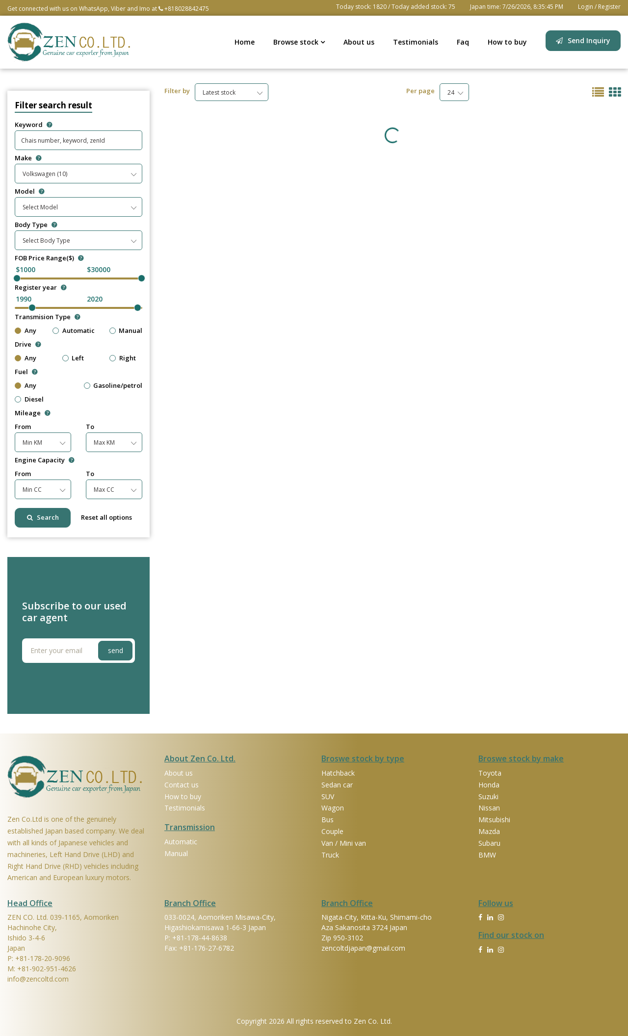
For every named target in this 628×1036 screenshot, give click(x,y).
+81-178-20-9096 (42, 958)
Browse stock (299, 42)
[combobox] (78, 173)
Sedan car (337, 784)
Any (30, 331)
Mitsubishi (494, 819)
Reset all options (106, 517)
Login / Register (599, 6)
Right (127, 358)
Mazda (489, 831)
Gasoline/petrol (117, 385)
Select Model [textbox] (40, 207)
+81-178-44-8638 (199, 937)
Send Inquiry (589, 40)
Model (29, 191)
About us (358, 42)
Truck (330, 854)
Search (43, 517)
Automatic (78, 331)
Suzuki (488, 796)
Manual (130, 331)
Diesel (34, 399)
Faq (463, 42)
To (90, 427)
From (23, 427)
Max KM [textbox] (104, 442)
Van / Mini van (343, 843)
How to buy (507, 42)
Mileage (32, 413)
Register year (40, 287)
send (115, 650)
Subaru (489, 843)
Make (28, 158)
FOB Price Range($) (49, 258)
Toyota (489, 773)
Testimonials (415, 42)
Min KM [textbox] (32, 442)
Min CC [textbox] (32, 489)
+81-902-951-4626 (46, 968)
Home (245, 42)
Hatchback (338, 773)
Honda (488, 784)
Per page (420, 91)
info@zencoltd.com (38, 979)
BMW (487, 854)
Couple (332, 831)
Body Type (36, 225)
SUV (327, 796)
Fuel (26, 372)
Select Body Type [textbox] (46, 240)
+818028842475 (183, 8)
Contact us (181, 784)
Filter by (177, 91)
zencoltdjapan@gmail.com (363, 948)
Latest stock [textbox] (219, 92)
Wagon (332, 807)
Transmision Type (47, 317)
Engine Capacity (44, 460)
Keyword (33, 125)
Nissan (489, 807)
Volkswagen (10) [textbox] (45, 174)
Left (78, 358)
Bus (327, 819)
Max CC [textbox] (104, 489)
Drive (28, 344)
